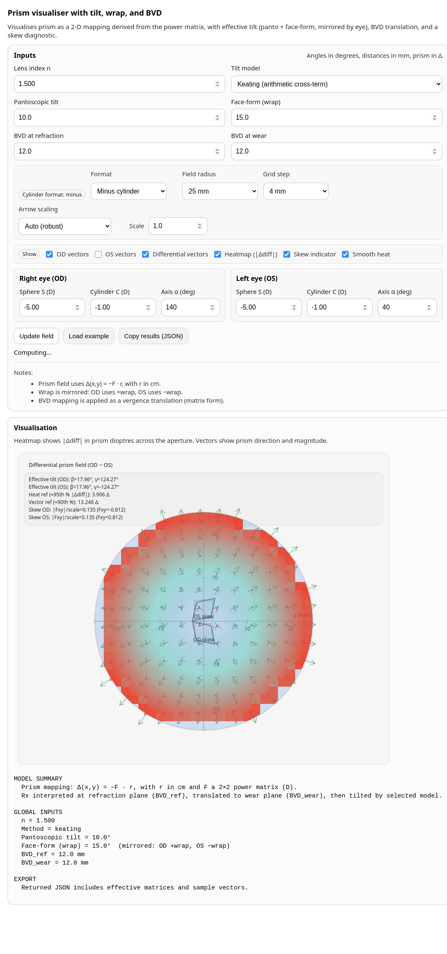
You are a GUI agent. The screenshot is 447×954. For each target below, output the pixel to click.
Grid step (276, 174)
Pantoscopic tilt (36, 102)
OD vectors (67, 254)
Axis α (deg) (178, 292)
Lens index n (32, 68)
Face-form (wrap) (255, 102)
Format (101, 174)
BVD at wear (249, 136)
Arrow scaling (38, 209)
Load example (89, 336)
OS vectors (116, 254)
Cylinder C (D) (109, 292)
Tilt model (245, 68)
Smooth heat (366, 254)
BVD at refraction (39, 136)
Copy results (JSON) (153, 336)
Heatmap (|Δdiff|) (245, 254)
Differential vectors (175, 254)
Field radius (198, 174)
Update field (36, 336)
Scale (136, 226)
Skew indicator (310, 254)
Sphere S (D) (37, 292)
